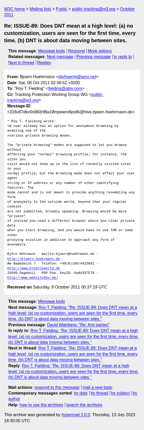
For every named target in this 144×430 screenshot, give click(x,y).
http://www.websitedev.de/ (32, 277)
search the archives (84, 405)
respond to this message (56, 387)
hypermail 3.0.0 (75, 415)
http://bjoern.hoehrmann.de (33, 259)
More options (100, 51)
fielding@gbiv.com (65, 88)
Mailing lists (40, 9)
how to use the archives (41, 405)
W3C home (14, 9)
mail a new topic (98, 387)
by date (80, 393)
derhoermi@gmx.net (77, 77)
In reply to (123, 56)
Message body (51, 51)
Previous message (94, 56)
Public (61, 9)
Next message (60, 56)
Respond (76, 51)
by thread (99, 393)
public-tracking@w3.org (93, 9)
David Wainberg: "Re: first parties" (78, 325)
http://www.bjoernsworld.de (33, 268)
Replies (44, 62)
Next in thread (21, 62)
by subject (120, 393)
